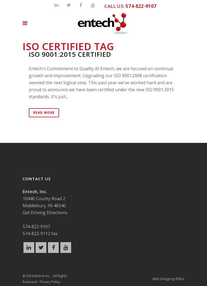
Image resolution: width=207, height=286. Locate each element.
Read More (44, 112)
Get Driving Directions (45, 213)
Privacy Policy (50, 282)
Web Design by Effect (168, 279)
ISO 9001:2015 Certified (70, 54)
